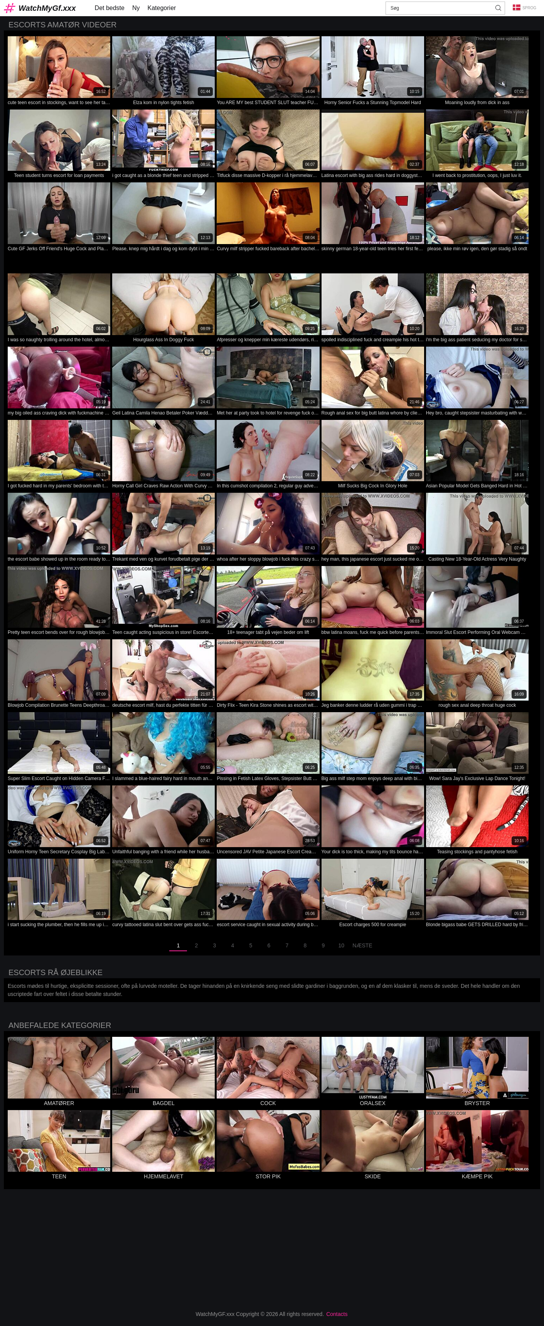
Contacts (336, 1314)
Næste (362, 945)
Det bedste (110, 8)
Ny (136, 8)
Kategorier (162, 8)
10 (342, 945)
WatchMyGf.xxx (47, 8)
